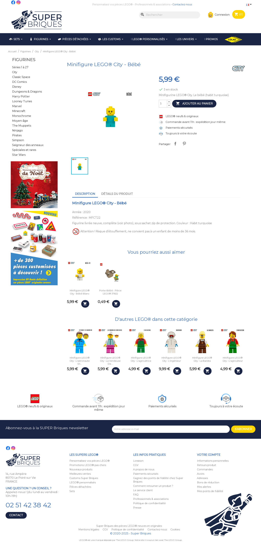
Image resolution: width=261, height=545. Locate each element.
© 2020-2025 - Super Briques (130, 533)
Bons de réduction (208, 482)
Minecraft (18, 111)
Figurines (23, 59)
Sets (72, 491)
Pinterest (184, 143)
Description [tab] (85, 193)
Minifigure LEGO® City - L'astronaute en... (80, 360)
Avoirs (200, 473)
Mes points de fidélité (210, 491)
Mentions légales (89, 529)
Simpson (18, 140)
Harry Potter (21, 96)
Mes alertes (204, 486)
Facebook (13, 2)
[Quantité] (163, 103)
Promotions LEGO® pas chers (87, 465)
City (14, 72)
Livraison (138, 460)
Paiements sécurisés (145, 473)
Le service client (143, 490)
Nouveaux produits (80, 469)
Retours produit (206, 465)
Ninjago (17, 130)
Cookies (175, 529)
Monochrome (21, 116)
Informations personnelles (213, 460)
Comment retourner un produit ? (153, 486)
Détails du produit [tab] (117, 193)
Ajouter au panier (194, 103)
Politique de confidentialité (149, 503)
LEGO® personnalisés (82, 482)
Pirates (17, 135)
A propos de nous (143, 469)
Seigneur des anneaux (28, 145)
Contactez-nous (182, 4)
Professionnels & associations (152, 4)
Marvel (17, 106)
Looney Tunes (22, 101)
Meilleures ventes (80, 473)
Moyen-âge (20, 120)
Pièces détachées (80, 486)
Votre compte (208, 454)
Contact (16, 515)
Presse (137, 507)
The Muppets (21, 125)
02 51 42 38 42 (28, 505)
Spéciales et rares (24, 150)
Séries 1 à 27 (20, 67)
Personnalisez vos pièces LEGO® (112, 4)
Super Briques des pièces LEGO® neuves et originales (129, 525)
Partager (175, 143)
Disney (16, 86)
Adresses (202, 478)
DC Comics (19, 82)
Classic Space (21, 77)
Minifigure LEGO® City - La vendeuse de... (110, 360)
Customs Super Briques (83, 478)
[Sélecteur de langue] (249, 5)
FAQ (135, 494)
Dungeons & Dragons (27, 91)
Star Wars (19, 154)
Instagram (18, 2)
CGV (135, 465)
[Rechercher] (169, 14)
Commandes (205, 469)
